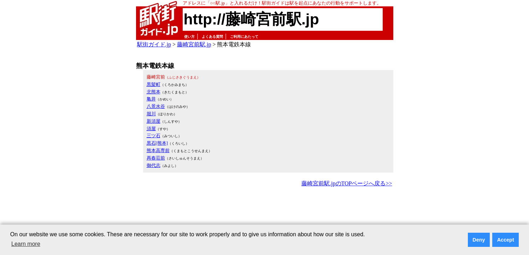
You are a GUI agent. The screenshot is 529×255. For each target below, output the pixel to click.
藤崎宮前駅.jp (194, 44)
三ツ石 (153, 135)
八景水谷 (156, 106)
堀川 (151, 113)
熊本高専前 (158, 150)
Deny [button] (478, 240)
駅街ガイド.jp (154, 44)
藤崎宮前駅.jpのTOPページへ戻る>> (346, 183)
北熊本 (153, 91)
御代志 (153, 165)
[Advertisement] (264, 208)
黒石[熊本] (157, 143)
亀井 (151, 99)
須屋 (151, 128)
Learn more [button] (25, 244)
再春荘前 (156, 158)
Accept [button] (505, 240)
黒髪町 (153, 84)
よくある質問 (212, 37)
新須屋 (153, 121)
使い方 (189, 37)
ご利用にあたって (244, 37)
